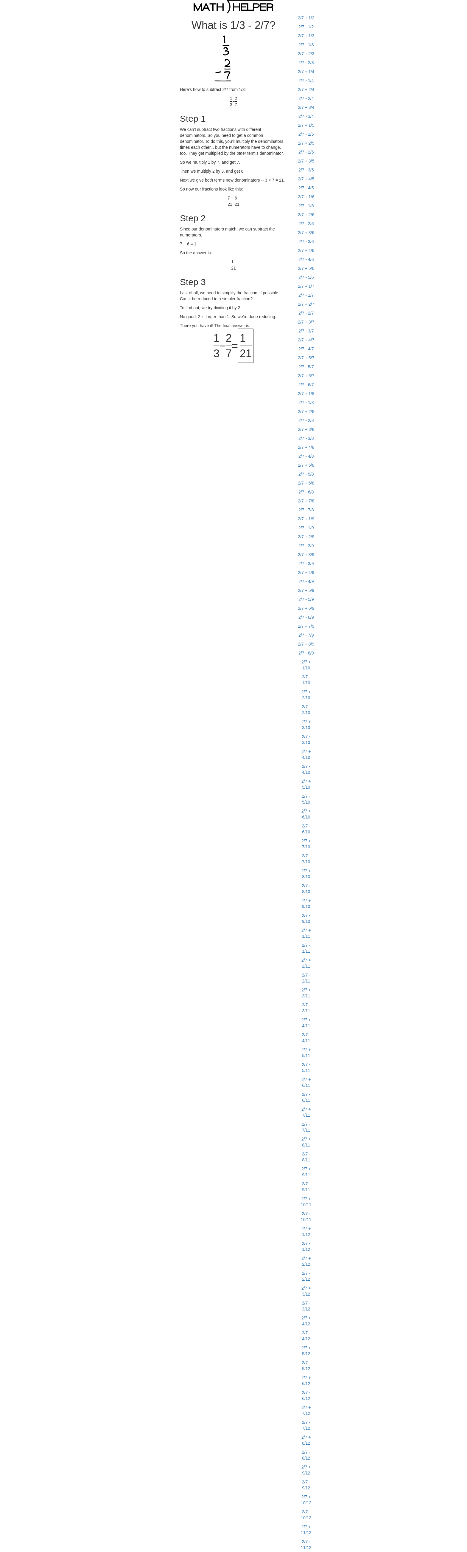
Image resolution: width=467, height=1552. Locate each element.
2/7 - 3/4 (306, 116)
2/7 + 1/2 (306, 18)
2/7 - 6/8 (306, 492)
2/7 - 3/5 (306, 170)
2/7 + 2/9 (306, 536)
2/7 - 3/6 (306, 241)
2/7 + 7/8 (306, 501)
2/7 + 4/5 (306, 179)
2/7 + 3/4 (306, 107)
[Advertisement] (108, 102)
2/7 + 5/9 (306, 590)
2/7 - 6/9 (306, 617)
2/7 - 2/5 (306, 152)
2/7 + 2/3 (306, 53)
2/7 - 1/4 (306, 80)
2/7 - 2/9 (306, 545)
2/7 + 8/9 (306, 644)
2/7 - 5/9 (306, 599)
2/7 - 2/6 (306, 223)
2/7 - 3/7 (306, 331)
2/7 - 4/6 (306, 259)
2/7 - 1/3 (306, 44)
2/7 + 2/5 (306, 143)
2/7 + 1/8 (306, 393)
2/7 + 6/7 (306, 375)
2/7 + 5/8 (306, 465)
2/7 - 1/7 (306, 295)
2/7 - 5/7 (306, 366)
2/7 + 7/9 (306, 626)
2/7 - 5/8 (306, 474)
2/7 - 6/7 (306, 384)
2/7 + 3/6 (306, 232)
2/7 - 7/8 (306, 509)
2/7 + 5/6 (306, 268)
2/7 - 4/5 (306, 187)
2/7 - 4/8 (306, 456)
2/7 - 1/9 (306, 527)
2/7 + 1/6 (306, 196)
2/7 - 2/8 (306, 420)
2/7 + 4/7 (306, 340)
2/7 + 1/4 (306, 71)
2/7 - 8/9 (306, 653)
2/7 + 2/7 (306, 304)
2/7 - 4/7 (306, 348)
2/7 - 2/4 (306, 98)
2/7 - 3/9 (306, 563)
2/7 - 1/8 (306, 402)
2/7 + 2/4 (306, 89)
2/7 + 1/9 (306, 518)
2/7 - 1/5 (306, 134)
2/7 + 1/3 (306, 35)
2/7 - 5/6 (306, 277)
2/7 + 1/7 (306, 286)
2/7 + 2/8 (306, 411)
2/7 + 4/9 (306, 572)
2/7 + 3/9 (306, 554)
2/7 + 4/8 (306, 447)
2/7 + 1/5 (306, 125)
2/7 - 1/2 (306, 26)
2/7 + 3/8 (306, 429)
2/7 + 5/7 (306, 357)
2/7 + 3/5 (306, 161)
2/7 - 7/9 (306, 635)
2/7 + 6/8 (306, 483)
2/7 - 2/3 (306, 62)
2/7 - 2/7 (306, 313)
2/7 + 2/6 (306, 214)
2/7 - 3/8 (306, 438)
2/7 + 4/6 (306, 250)
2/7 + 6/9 (306, 608)
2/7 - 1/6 (306, 205)
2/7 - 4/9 (306, 581)
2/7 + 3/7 (306, 322)
